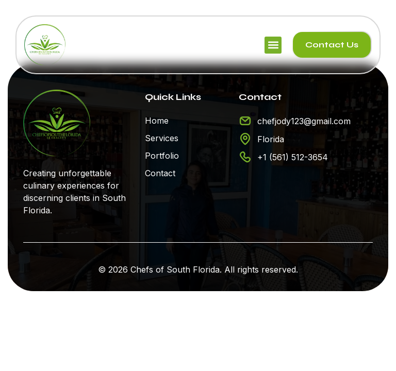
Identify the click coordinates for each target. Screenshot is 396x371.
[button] (273, 45)
